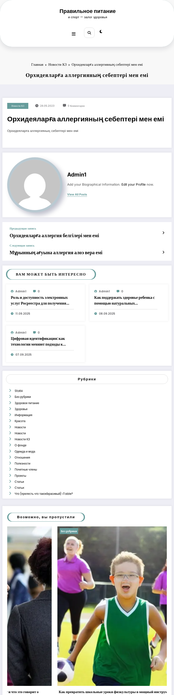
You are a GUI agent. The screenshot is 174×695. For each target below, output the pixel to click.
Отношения (22, 434)
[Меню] (75, 31)
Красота (19, 407)
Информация (23, 402)
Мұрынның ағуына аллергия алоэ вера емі (44, 247)
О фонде (20, 425)
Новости (19, 411)
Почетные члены (25, 444)
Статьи (19, 453)
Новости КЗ (18, 103)
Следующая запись (22, 241)
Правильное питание (88, 11)
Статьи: (19, 457)
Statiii (18, 384)
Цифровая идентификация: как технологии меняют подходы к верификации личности (38, 335)
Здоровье (20, 398)
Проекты (20, 448)
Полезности (22, 439)
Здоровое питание (26, 393)
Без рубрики (22, 388)
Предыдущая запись (23, 226)
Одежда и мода (24, 430)
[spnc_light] (99, 31)
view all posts (77, 192)
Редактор (34, 672)
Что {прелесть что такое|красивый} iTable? (43, 462)
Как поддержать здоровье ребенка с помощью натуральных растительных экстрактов (124, 294)
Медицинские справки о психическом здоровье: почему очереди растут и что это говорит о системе (81, 662)
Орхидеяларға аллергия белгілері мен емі (43, 232)
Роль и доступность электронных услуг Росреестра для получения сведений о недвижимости (39, 294)
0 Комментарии (76, 103)
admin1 (76, 172)
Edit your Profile (133, 182)
